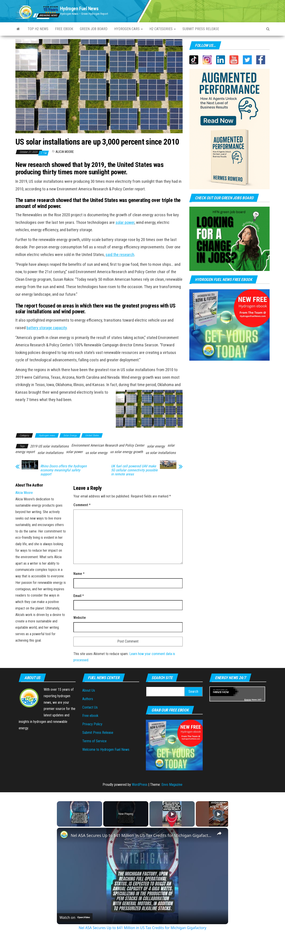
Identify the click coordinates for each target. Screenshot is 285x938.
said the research (119, 254)
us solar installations (161, 453)
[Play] (172, 813)
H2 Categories (162, 29)
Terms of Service (94, 741)
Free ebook (64, 29)
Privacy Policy (92, 724)
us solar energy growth (126, 452)
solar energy (156, 446)
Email (78, 596)
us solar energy (96, 453)
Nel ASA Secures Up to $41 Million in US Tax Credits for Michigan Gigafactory (142, 835)
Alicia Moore (65, 152)
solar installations (50, 453)
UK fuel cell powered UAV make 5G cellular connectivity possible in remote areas (134, 470)
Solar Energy (70, 435)
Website (79, 618)
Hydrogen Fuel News (79, 8)
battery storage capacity (47, 327)
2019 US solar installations (49, 446)
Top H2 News (38, 29)
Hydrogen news (47, 435)
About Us (88, 690)
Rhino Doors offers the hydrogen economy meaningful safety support (63, 470)
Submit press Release (200, 29)
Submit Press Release (97, 732)
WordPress (139, 784)
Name (79, 574)
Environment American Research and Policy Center (107, 445)
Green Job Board (93, 29)
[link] (64, 834)
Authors (87, 699)
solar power (125, 222)
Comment (82, 505)
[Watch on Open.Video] (75, 917)
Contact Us (90, 707)
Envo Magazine (171, 784)
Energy (247, 700)
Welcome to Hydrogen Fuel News (105, 749)
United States (92, 435)
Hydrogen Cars (128, 29)
